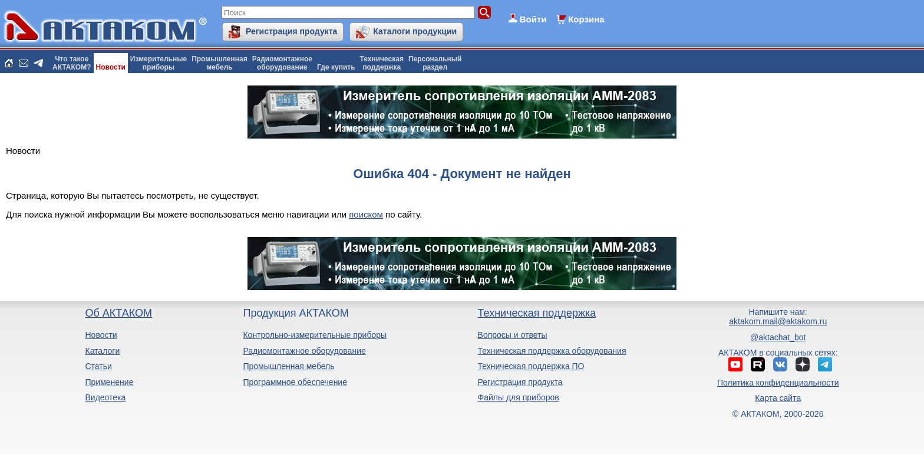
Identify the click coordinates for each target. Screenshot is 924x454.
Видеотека (105, 397)
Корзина (586, 19)
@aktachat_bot (778, 337)
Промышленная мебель (288, 366)
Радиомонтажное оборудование (304, 351)
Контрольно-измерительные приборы (315, 335)
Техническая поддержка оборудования (552, 351)
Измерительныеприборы (158, 63)
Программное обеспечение (295, 382)
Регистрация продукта (291, 31)
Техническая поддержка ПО (531, 366)
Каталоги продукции (415, 31)
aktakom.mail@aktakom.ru (778, 321)
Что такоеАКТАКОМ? (71, 63)
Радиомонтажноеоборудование (282, 63)
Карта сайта (778, 398)
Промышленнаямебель (220, 63)
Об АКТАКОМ (118, 313)
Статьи (98, 366)
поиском (366, 214)
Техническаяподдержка (382, 63)
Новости (111, 67)
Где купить (336, 67)
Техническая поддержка (537, 313)
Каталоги (102, 351)
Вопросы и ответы (512, 335)
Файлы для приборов (518, 397)
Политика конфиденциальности (778, 382)
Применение (109, 382)
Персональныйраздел (434, 63)
